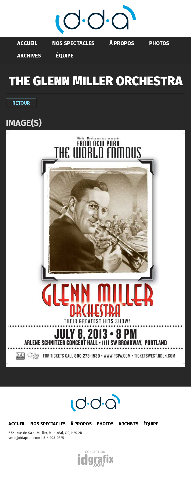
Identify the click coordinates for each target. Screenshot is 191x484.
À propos (121, 43)
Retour (21, 103)
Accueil (27, 43)
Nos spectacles (73, 43)
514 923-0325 (54, 438)
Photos (159, 43)
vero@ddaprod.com (24, 438)
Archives (29, 55)
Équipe (64, 55)
